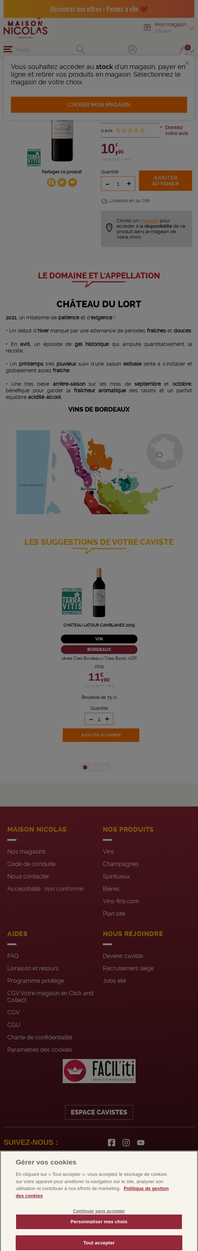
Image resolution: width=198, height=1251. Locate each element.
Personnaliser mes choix (98, 1229)
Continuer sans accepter (99, 1219)
